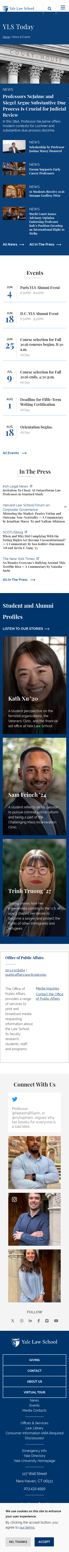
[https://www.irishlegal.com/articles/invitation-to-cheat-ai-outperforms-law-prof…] (34, 490)
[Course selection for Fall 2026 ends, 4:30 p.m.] (34, 379)
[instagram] (21, 1320)
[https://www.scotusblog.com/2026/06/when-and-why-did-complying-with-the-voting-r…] (34, 540)
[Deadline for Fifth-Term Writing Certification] (34, 406)
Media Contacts (34, 1410)
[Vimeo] (47, 1320)
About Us (34, 1381)
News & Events (21, 36)
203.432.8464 (15, 970)
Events (34, 1405)
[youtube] (56, 1320)
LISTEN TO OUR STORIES (23, 629)
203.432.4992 (34, 1488)
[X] (13, 1320)
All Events (11, 453)
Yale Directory (34, 1456)
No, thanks (18, 1542)
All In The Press (41, 244)
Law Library (34, 1428)
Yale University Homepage (34, 1461)
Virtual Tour (34, 1392)
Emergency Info (34, 1451)
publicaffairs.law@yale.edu (25, 975)
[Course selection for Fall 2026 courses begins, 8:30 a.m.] (34, 349)
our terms (27, 1527)
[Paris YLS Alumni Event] (34, 293)
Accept (44, 1542)
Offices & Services (34, 1423)
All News (10, 244)
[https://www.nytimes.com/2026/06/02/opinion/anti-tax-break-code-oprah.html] (34, 565)
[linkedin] (30, 1320)
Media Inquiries (47, 988)
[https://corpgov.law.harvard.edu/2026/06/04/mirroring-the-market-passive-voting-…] (34, 514)
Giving (34, 1360)
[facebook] (39, 1320)
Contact (35, 1371)
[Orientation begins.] (34, 433)
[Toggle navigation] (63, 7)
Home (6, 36)
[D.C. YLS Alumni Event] (34, 319)
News (34, 1400)
